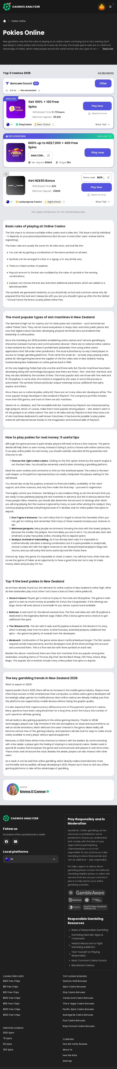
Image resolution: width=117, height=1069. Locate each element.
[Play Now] (97, 106)
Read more (108, 48)
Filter (103, 83)
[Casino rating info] (53, 124)
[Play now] (98, 152)
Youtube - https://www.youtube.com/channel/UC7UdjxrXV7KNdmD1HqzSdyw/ (15, 841)
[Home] (4, 21)
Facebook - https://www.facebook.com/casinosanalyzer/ (6, 841)
